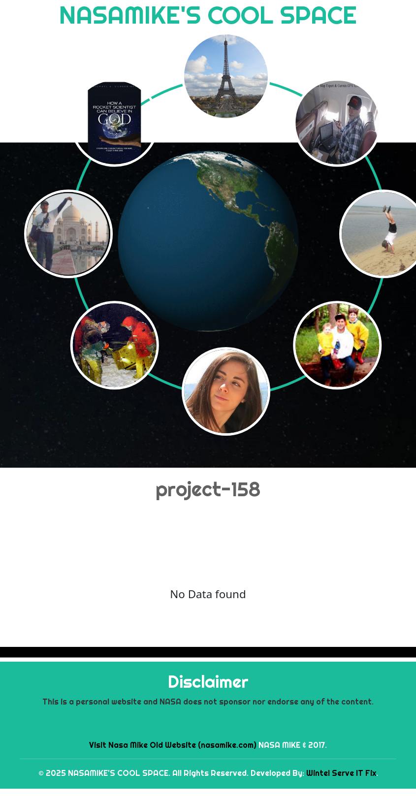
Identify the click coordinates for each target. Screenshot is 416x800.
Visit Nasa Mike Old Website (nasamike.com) (172, 745)
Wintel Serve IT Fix (341, 773)
